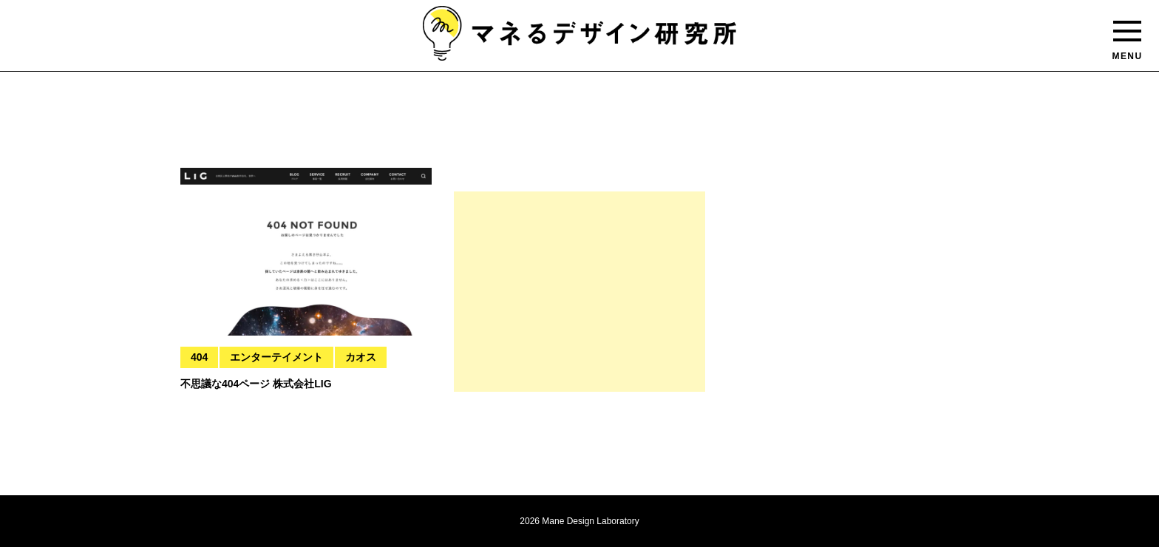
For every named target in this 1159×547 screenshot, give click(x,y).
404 (199, 357)
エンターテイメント (276, 357)
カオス (360, 357)
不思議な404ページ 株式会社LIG (256, 384)
